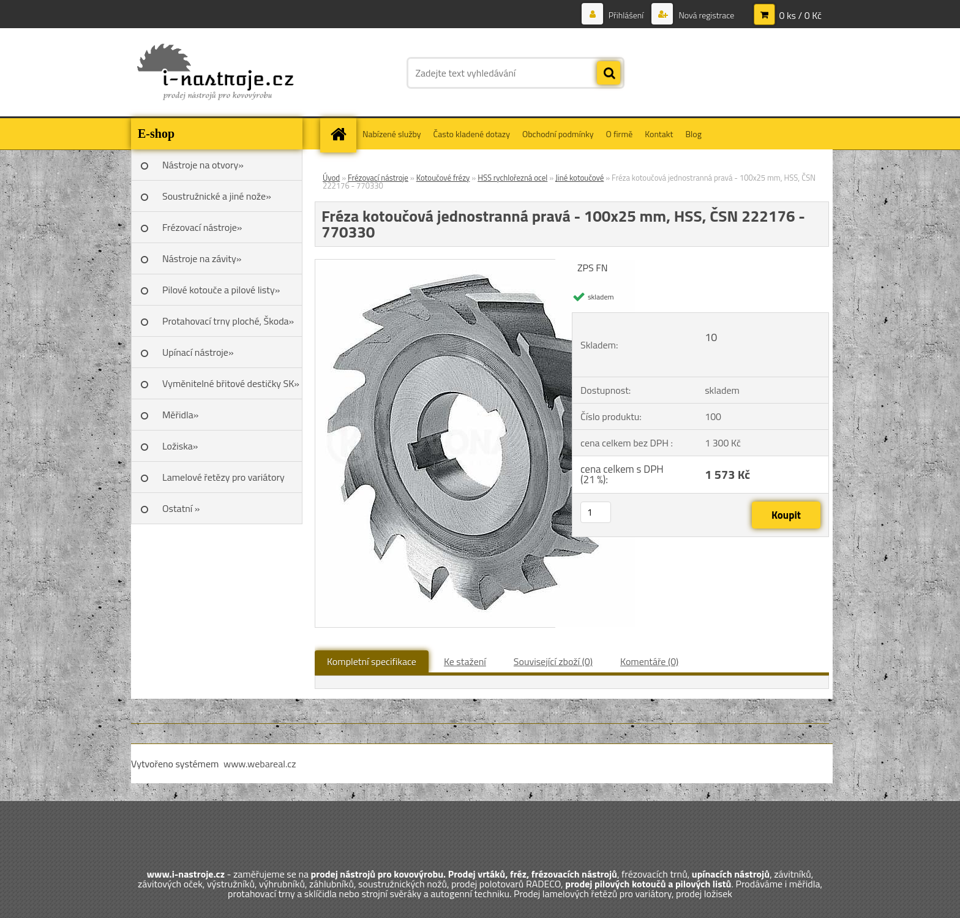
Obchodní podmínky (558, 133)
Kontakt (659, 133)
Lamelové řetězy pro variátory (223, 477)
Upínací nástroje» (198, 352)
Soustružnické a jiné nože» (216, 196)
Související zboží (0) (553, 661)
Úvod (331, 177)
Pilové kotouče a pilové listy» (221, 289)
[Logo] (215, 72)
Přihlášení (626, 15)
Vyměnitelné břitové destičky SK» (230, 383)
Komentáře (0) (649, 661)
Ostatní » (181, 508)
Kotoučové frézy (443, 177)
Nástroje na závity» (201, 258)
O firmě (619, 133)
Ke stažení (465, 661)
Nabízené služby (391, 133)
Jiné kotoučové (579, 177)
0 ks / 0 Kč (800, 15)
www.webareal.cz (259, 763)
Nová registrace (705, 15)
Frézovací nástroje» (202, 227)
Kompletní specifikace (371, 661)
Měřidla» (180, 414)
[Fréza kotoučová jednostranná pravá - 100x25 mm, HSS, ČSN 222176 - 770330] (475, 264)
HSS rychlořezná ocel (512, 177)
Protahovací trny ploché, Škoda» (228, 321)
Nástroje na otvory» (203, 164)
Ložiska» (180, 445)
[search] (609, 73)
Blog (693, 133)
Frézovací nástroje (378, 177)
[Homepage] (342, 133)
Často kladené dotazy (471, 133)
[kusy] (595, 512)
